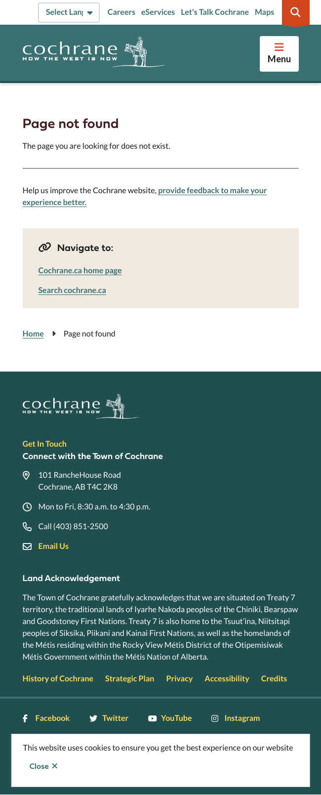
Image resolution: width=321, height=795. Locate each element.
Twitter (108, 718)
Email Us (54, 546)
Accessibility (226, 678)
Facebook (46, 718)
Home (33, 333)
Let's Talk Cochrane (215, 12)
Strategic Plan (129, 678)
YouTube (170, 718)
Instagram (235, 718)
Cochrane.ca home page (80, 270)
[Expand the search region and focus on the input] (296, 12)
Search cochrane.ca (72, 290)
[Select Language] (69, 12)
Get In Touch (45, 444)
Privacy (179, 678)
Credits (274, 678)
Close (39, 766)
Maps (264, 12)
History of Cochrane (58, 678)
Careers (121, 12)
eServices (158, 12)
